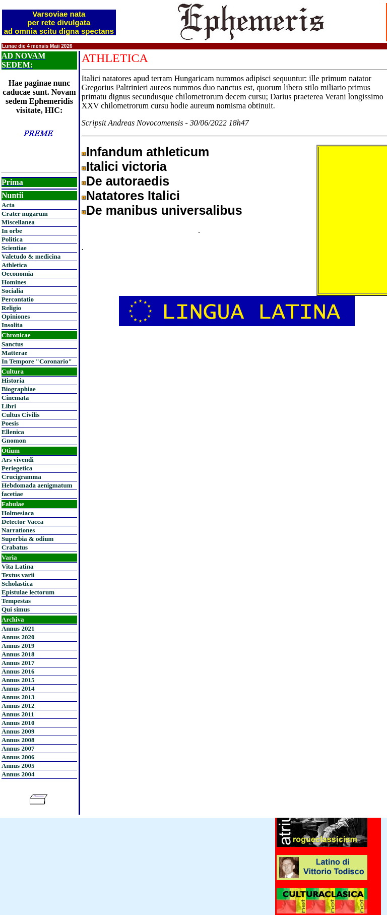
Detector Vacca (22, 521)
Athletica (14, 265)
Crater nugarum (25, 213)
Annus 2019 (18, 645)
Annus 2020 (18, 637)
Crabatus (15, 547)
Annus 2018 (18, 654)
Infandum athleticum (147, 152)
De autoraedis (127, 181)
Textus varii (18, 575)
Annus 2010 (18, 722)
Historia (13, 380)
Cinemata (15, 397)
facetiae (12, 494)
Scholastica (17, 583)
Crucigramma (21, 476)
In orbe (12, 230)
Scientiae (14, 248)
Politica (12, 239)
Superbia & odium (27, 538)
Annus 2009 (18, 731)
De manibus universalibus (164, 210)
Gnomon (14, 440)
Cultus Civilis (21, 414)
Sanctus (12, 344)
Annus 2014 (18, 688)
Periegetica (17, 468)
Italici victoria (126, 166)
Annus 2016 (18, 671)
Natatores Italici (133, 196)
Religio (11, 308)
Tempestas (16, 600)
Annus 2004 (18, 774)
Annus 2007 (18, 748)
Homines (14, 282)
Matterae (14, 352)
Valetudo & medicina (31, 256)
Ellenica (13, 432)
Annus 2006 (18, 757)
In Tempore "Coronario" (37, 361)
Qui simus (16, 609)
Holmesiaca (18, 513)
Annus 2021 (18, 628)
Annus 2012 (18, 705)
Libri (9, 406)
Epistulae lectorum (28, 592)
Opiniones (16, 316)
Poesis (10, 423)
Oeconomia (17, 273)
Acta (8, 205)
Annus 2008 (18, 740)
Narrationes (18, 530)
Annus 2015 (18, 680)
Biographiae (19, 389)
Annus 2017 (18, 662)
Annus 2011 (18, 714)
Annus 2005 (18, 765)
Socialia (12, 290)
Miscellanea (18, 222)
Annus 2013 (18, 697)
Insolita (12, 325)
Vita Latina (17, 566)
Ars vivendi (18, 459)
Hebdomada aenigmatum (37, 485)
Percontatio (18, 299)
